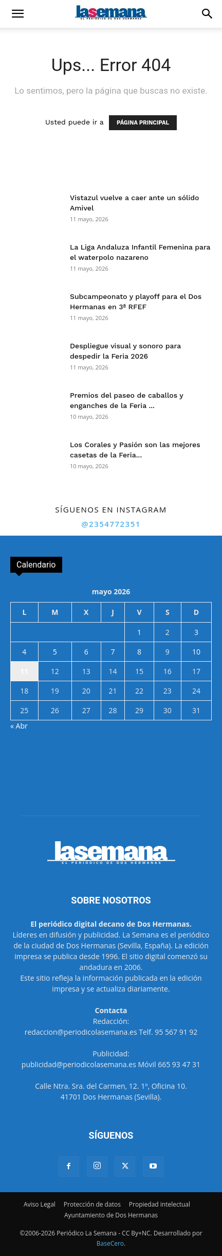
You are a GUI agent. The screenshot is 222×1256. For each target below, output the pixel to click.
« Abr (19, 726)
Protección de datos (92, 1204)
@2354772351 (111, 524)
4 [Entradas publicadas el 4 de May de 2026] (24, 652)
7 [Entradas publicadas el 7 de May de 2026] (112, 652)
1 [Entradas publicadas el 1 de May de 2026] (139, 632)
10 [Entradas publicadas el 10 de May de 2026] (196, 652)
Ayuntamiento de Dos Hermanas (111, 1215)
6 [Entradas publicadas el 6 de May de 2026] (86, 652)
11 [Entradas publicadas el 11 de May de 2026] (24, 671)
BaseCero (110, 1243)
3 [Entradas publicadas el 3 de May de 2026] (196, 632)
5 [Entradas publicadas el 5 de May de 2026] (55, 652)
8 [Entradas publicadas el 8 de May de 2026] (139, 652)
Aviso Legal (39, 1204)
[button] (17, 14)
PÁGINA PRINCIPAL (143, 122)
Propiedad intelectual (159, 1204)
